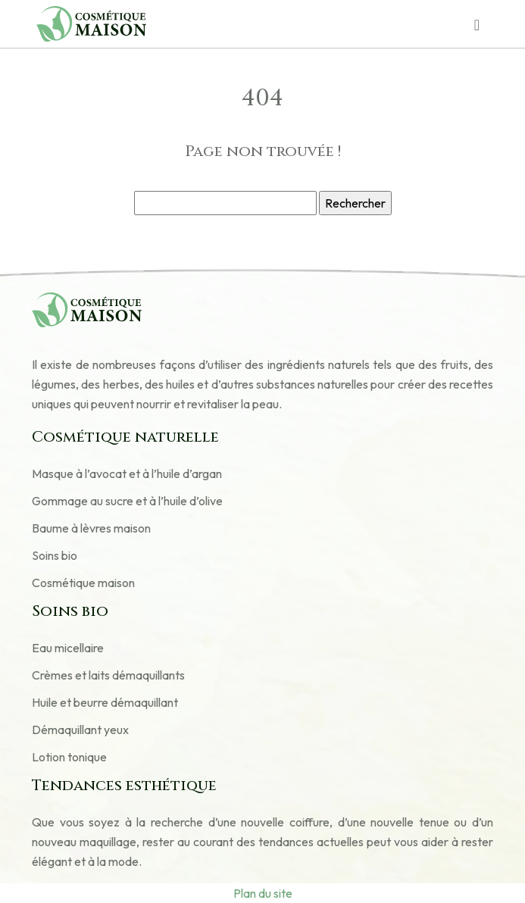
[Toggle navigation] (477, 24)
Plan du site (262, 893)
